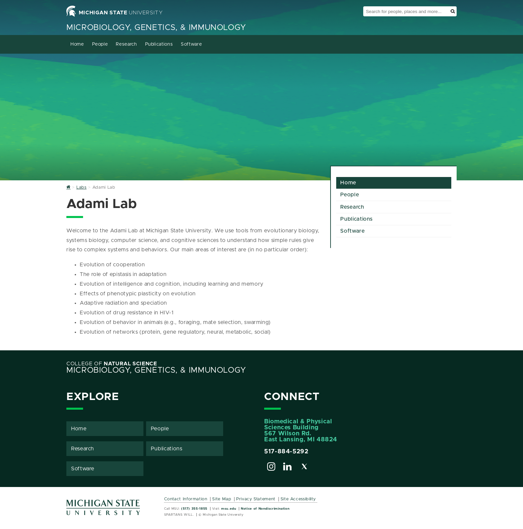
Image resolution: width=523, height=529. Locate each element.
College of (111, 363)
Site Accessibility (298, 499)
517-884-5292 (286, 452)
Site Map (221, 499)
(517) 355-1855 (194, 508)
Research (126, 44)
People (100, 44)
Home (77, 44)
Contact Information (185, 499)
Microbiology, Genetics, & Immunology (156, 28)
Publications (159, 44)
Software (191, 44)
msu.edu (228, 508)
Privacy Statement (256, 499)
